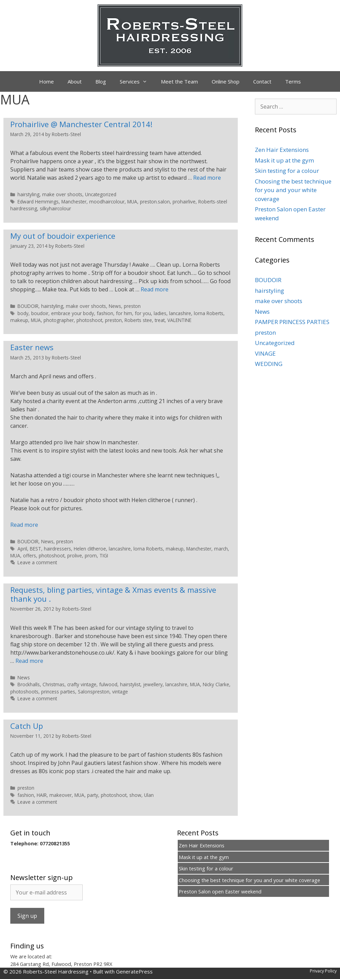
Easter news (32, 347)
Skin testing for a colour (287, 171)
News (115, 306)
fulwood (108, 684)
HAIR (42, 795)
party (92, 795)
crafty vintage (81, 684)
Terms (293, 81)
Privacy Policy (323, 971)
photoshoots (24, 691)
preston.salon (155, 201)
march (221, 548)
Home (46, 81)
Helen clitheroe (90, 548)
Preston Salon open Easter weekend (220, 891)
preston (132, 306)
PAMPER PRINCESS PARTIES (292, 322)
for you (143, 313)
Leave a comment (37, 562)
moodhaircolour (107, 201)
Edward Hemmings (38, 201)
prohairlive (184, 201)
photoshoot (89, 320)
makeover (60, 795)
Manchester (73, 201)
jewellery (153, 684)
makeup (19, 320)
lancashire (180, 313)
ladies (160, 313)
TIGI (103, 555)
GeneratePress (134, 971)
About (75, 81)
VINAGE (265, 353)
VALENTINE (179, 320)
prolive (74, 555)
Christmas (54, 684)
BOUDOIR (27, 306)
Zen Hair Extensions (282, 150)
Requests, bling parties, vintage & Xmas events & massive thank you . (113, 594)
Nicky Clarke (216, 684)
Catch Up (26, 726)
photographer (59, 320)
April (22, 548)
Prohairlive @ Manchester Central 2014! (81, 124)
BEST (35, 548)
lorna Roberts (208, 313)
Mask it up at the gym (284, 160)
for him (124, 313)
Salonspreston (93, 691)
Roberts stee (138, 320)
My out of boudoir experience (62, 236)
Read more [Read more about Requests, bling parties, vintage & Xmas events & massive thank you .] (29, 661)
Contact (262, 81)
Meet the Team (179, 81)
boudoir (39, 313)
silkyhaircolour (55, 208)
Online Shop (225, 81)
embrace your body (72, 313)
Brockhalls (28, 684)
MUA (132, 201)
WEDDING (268, 364)
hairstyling (28, 194)
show (135, 795)
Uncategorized (100, 194)
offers (29, 555)
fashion (105, 313)
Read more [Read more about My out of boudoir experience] (154, 289)
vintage (120, 691)
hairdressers (57, 548)
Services (137, 81)
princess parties (58, 691)
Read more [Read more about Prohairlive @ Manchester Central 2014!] (207, 177)
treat (160, 320)
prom (91, 555)
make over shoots (62, 194)
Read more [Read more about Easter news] (24, 525)
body (22, 313)
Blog (100, 81)
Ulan (149, 795)
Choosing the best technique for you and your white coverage (293, 190)
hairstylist (130, 684)
